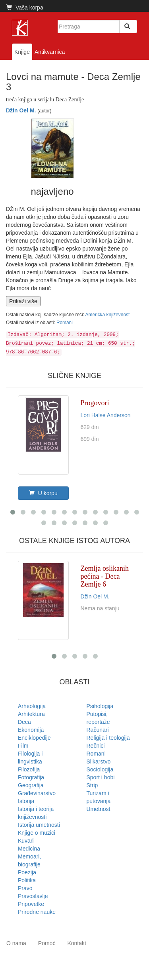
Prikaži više (23, 301)
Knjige (22, 52)
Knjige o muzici (36, 833)
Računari (98, 730)
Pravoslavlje (33, 896)
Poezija (27, 872)
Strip (92, 785)
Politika (27, 880)
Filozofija (29, 769)
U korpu (43, 493)
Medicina (29, 848)
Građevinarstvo (37, 793)
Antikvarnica (50, 52)
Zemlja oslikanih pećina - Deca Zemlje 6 (105, 576)
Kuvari (26, 840)
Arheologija (32, 706)
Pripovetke (31, 904)
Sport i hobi (101, 777)
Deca (24, 722)
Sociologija (100, 769)
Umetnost (98, 809)
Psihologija (100, 706)
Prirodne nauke (37, 912)
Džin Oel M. (21, 110)
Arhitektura (31, 714)
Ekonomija (31, 730)
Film (23, 746)
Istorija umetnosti (39, 825)
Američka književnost (107, 314)
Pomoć (47, 943)
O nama (16, 943)
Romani (64, 322)
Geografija (31, 785)
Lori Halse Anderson (106, 415)
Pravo (25, 888)
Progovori (95, 403)
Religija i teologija (108, 738)
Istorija (26, 801)
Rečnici (96, 746)
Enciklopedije (34, 738)
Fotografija (31, 777)
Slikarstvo (99, 761)
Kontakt (76, 943)
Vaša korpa (24, 7)
